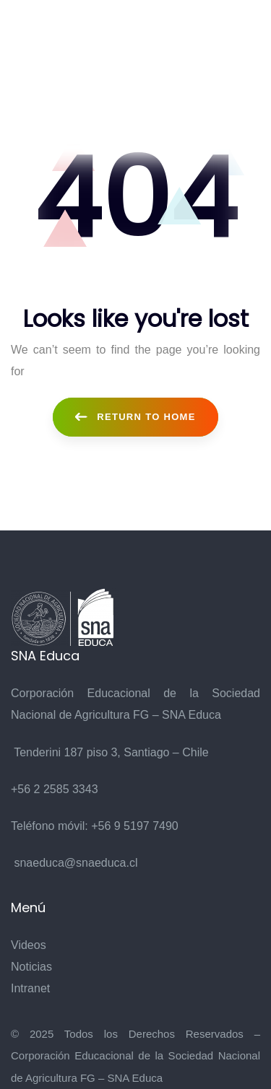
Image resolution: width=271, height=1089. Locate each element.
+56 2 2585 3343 (54, 789)
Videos (28, 945)
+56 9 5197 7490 (134, 826)
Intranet (30, 988)
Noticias (31, 967)
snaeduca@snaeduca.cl (75, 863)
